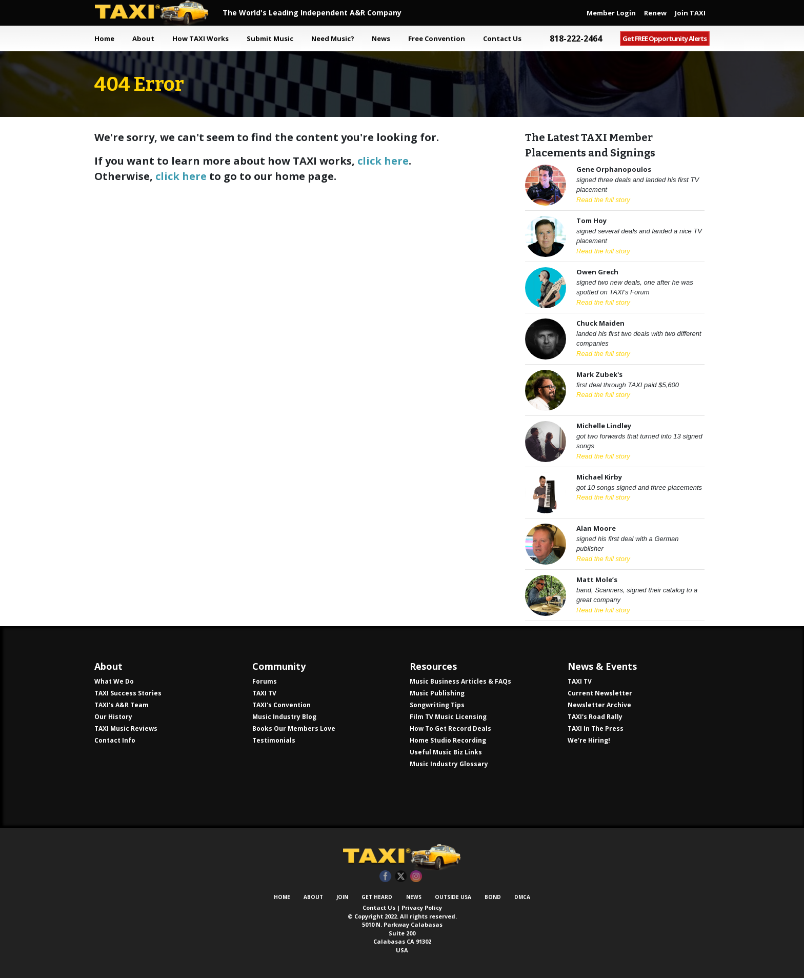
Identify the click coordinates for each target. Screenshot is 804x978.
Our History (113, 716)
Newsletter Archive (599, 705)
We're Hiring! (589, 740)
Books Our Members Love (293, 728)
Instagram (416, 876)
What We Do (114, 681)
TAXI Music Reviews (125, 728)
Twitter (400, 876)
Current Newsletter (600, 693)
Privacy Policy (421, 907)
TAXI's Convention (281, 705)
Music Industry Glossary (449, 764)
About (313, 897)
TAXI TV (264, 693)
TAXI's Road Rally (595, 716)
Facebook (385, 876)
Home (104, 38)
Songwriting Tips (437, 705)
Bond (493, 897)
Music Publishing (437, 693)
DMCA (522, 897)
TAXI (158, 13)
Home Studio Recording (448, 740)
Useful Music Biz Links (446, 752)
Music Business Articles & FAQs (460, 681)
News (413, 897)
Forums (264, 681)
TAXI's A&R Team (121, 705)
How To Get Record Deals (450, 728)
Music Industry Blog (284, 716)
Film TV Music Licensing (448, 716)
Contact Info (114, 740)
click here (383, 161)
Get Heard (376, 897)
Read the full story (603, 200)
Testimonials (273, 740)
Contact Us (379, 907)
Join (342, 897)
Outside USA (453, 897)
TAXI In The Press (596, 728)
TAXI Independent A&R (402, 857)
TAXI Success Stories (128, 693)
